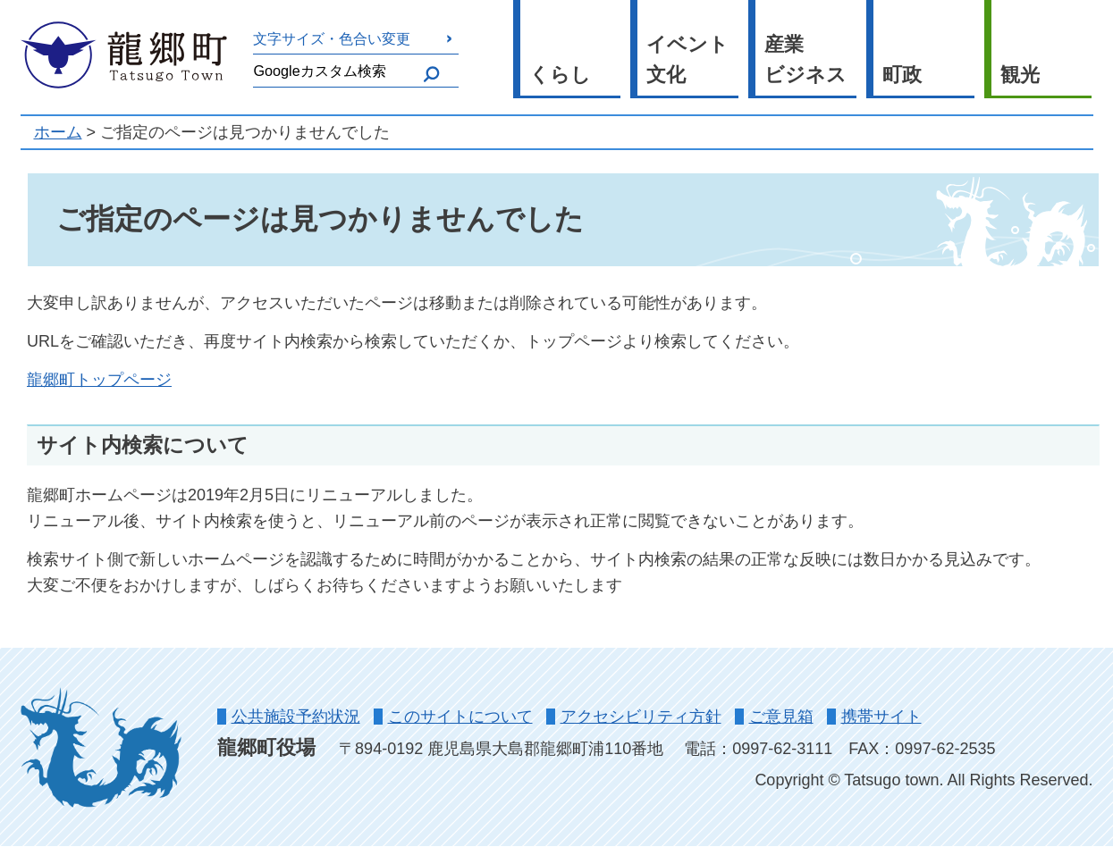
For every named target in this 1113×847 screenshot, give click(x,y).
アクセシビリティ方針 (641, 716)
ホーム (58, 132)
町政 (902, 74)
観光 (1020, 74)
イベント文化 (687, 60)
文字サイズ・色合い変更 (331, 38)
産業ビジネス (805, 60)
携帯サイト (881, 716)
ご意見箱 (781, 716)
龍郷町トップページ (99, 380)
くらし (560, 74)
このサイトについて (460, 716)
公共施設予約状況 (296, 716)
